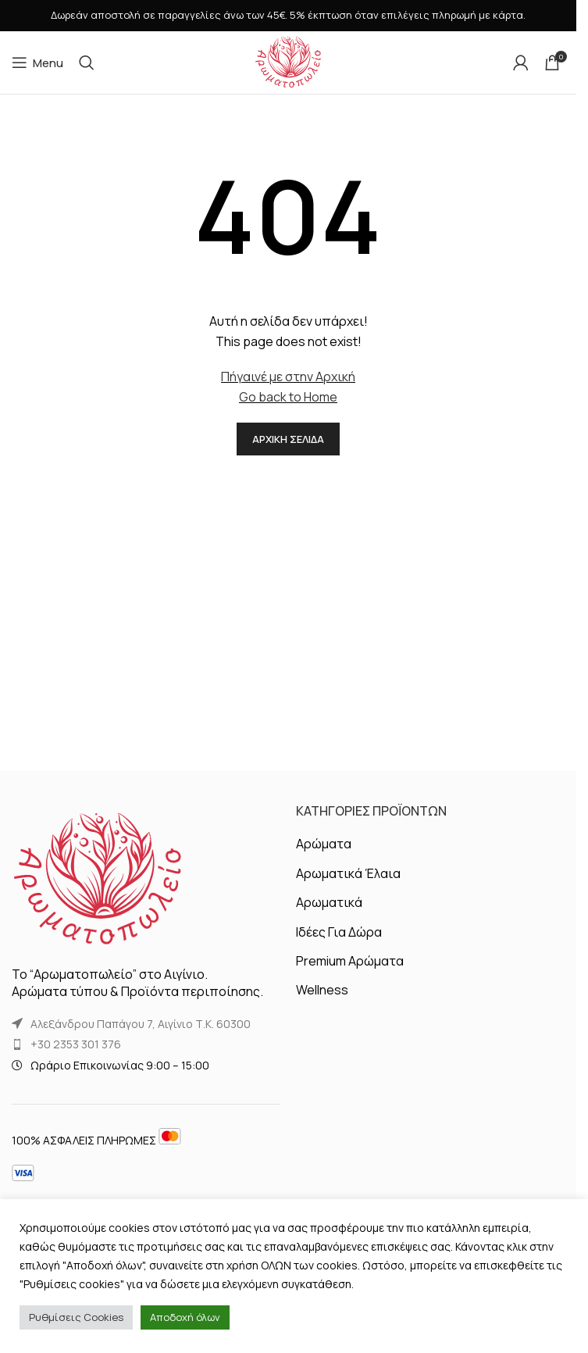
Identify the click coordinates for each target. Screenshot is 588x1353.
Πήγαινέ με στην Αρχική (288, 376)
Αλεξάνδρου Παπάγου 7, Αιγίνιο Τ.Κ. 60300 (140, 1023)
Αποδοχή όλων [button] (185, 1317)
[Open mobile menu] (37, 62)
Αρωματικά (329, 902)
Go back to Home (288, 396)
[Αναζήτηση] (86, 62)
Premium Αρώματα (350, 960)
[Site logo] (288, 61)
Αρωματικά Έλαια (348, 873)
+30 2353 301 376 (75, 1044)
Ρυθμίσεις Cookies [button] (76, 1317)
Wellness (322, 989)
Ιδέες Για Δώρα (339, 932)
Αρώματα (323, 843)
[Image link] (98, 878)
